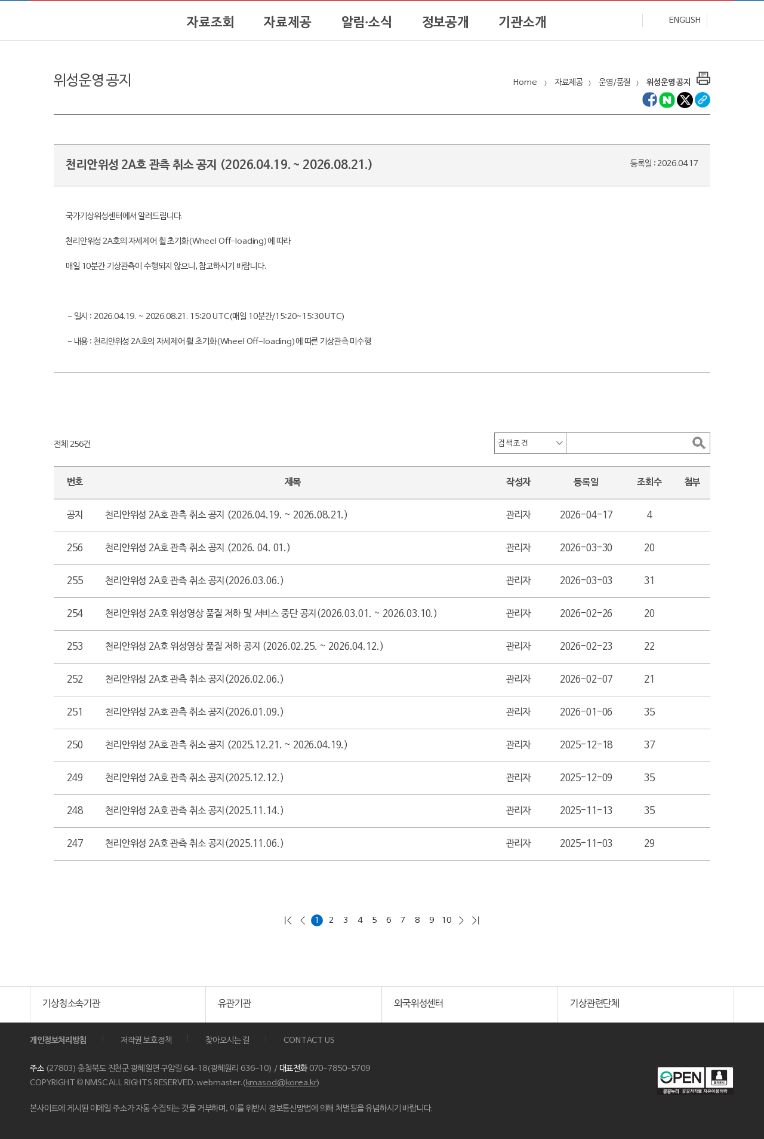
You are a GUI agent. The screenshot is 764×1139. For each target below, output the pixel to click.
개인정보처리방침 (58, 1040)
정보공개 (445, 23)
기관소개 (522, 23)
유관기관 (234, 1004)
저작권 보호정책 (146, 1040)
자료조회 (210, 23)
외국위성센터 (418, 1004)
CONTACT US (309, 1040)
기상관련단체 (595, 1004)
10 (446, 920)
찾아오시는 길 (227, 1040)
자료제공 (287, 23)
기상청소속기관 (71, 1004)
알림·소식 (366, 23)
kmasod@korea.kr (281, 1083)
